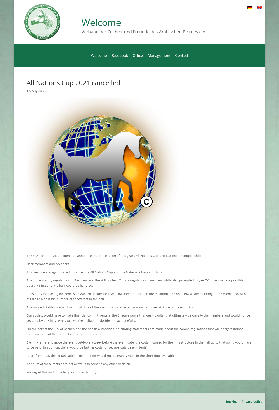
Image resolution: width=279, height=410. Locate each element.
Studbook (120, 56)
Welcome (99, 56)
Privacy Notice (252, 401)
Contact (181, 56)
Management (159, 56)
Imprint (231, 401)
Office (138, 56)
